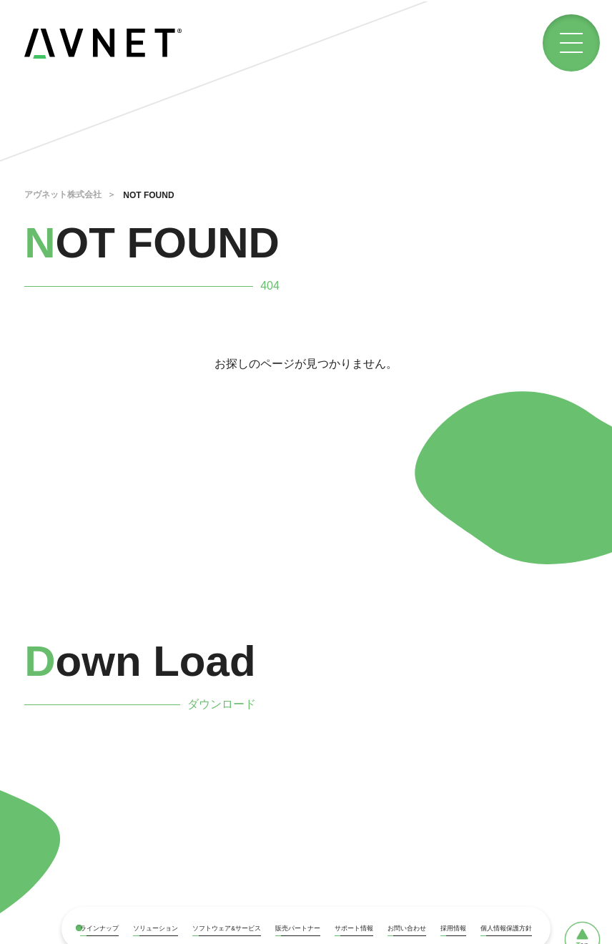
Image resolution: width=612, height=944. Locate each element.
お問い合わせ (407, 928)
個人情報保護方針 (506, 928)
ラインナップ (99, 928)
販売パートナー (297, 928)
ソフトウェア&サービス (226, 928)
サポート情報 (354, 928)
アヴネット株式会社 (63, 194)
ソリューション (155, 928)
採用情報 (453, 928)
